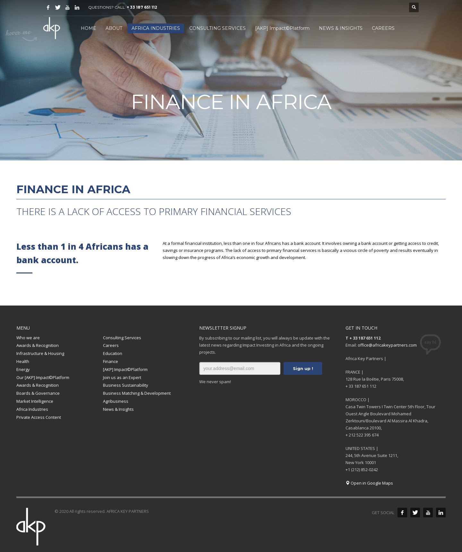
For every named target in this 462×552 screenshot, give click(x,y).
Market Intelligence (34, 401)
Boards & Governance (38, 393)
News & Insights (118, 409)
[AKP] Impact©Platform (125, 369)
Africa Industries (32, 409)
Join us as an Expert (122, 377)
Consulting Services (122, 338)
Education (112, 353)
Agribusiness (115, 401)
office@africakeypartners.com (387, 345)
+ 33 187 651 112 (142, 7)
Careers (111, 345)
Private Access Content (38, 417)
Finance (110, 361)
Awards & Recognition (37, 345)
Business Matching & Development (137, 393)
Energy (23, 369)
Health (22, 361)
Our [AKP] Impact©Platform (42, 377)
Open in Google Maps (369, 483)
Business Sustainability (125, 385)
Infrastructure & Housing (40, 353)
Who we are (28, 338)
